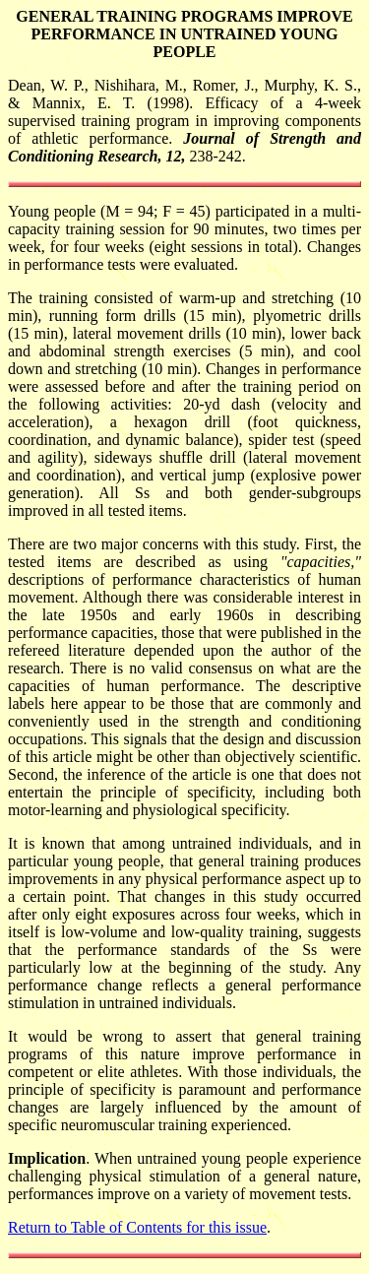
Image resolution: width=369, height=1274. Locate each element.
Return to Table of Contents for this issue (137, 1227)
